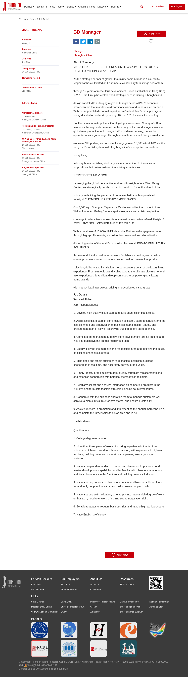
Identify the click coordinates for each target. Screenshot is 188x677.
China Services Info (129, 601)
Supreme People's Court (72, 607)
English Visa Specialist (33, 167)
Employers (176, 6)
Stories (70, 6)
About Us (94, 584)
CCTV (64, 612)
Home (26, 19)
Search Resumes (69, 589)
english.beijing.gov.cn (130, 607)
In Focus (50, 6)
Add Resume (37, 589)
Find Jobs (36, 584)
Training (115, 6)
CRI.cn (93, 607)
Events (40, 6)
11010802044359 (48, 665)
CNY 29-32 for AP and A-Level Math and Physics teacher (39, 140)
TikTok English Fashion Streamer (38, 126)
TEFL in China (127, 584)
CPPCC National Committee (45, 612)
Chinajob (78, 51)
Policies (28, 6)
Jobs (60, 6)
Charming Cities (86, 6)
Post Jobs (65, 584)
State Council (37, 601)
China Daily (66, 601)
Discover (102, 6)
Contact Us (95, 589)
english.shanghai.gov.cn (131, 612)
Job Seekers (158, 6)
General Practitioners (32, 113)
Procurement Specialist (33, 154)
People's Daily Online (41, 607)
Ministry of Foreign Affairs (102, 601)
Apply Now (152, 33)
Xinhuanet (95, 612)
